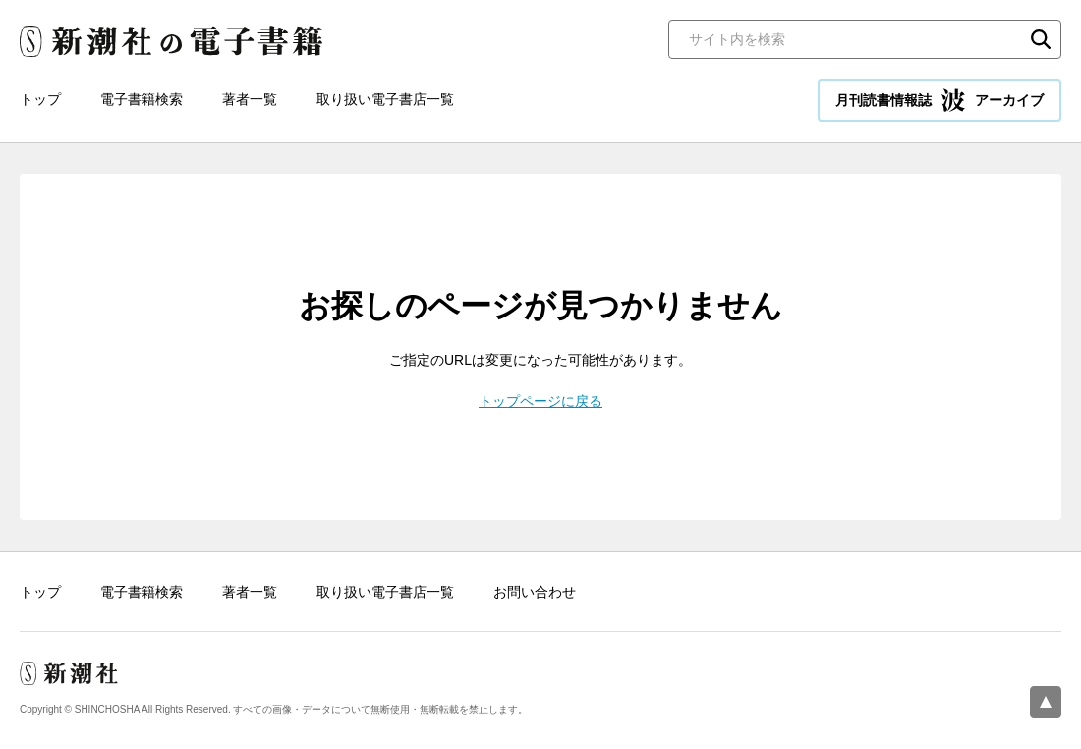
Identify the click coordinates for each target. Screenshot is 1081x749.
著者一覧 (249, 99)
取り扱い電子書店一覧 (385, 99)
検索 (1040, 39)
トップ (40, 99)
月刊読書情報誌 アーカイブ (939, 100)
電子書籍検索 (141, 99)
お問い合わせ (534, 592)
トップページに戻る (540, 401)
